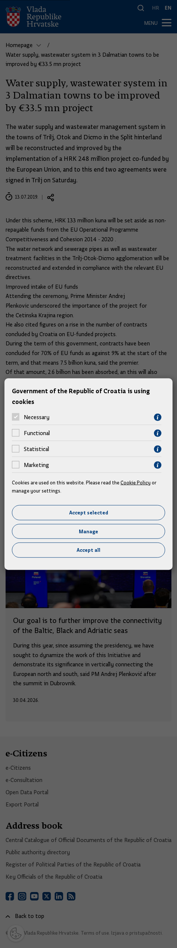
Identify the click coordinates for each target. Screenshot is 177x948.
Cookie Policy (135, 482)
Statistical (36, 449)
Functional (37, 433)
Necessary (36, 417)
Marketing (36, 465)
